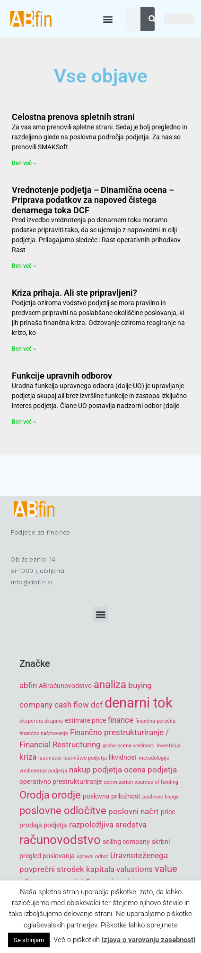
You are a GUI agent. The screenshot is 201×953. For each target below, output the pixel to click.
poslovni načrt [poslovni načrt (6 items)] (133, 811)
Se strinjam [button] (29, 940)
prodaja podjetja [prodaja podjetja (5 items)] (43, 825)
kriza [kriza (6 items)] (27, 757)
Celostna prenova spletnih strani (73, 117)
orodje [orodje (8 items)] (66, 795)
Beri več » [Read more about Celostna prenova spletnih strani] (24, 163)
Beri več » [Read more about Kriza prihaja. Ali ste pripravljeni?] (24, 348)
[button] (107, 19)
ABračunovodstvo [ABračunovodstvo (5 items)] (65, 686)
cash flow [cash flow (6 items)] (71, 704)
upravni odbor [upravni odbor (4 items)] (92, 856)
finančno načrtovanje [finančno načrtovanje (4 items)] (43, 733)
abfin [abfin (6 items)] (28, 685)
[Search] (152, 19)
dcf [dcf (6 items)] (97, 704)
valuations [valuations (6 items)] (134, 869)
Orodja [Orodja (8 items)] (34, 795)
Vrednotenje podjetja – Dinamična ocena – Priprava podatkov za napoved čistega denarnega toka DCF (93, 200)
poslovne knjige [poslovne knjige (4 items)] (160, 797)
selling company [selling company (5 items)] (126, 841)
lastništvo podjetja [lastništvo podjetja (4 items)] (85, 758)
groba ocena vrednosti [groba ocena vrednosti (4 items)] (129, 746)
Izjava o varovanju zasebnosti (148, 939)
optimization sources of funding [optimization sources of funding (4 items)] (141, 782)
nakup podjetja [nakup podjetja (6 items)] (95, 769)
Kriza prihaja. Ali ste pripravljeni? (74, 293)
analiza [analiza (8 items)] (110, 684)
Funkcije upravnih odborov (62, 376)
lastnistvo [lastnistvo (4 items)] (49, 758)
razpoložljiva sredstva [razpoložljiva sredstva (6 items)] (108, 824)
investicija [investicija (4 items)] (169, 746)
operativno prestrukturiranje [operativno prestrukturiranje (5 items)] (60, 781)
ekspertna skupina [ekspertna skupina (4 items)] (41, 721)
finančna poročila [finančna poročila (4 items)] (155, 721)
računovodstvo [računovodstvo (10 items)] (60, 840)
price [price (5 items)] (168, 812)
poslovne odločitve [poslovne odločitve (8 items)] (62, 811)
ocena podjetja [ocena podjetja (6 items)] (150, 769)
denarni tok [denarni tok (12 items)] (139, 703)
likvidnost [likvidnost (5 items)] (123, 757)
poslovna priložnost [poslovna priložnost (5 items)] (111, 796)
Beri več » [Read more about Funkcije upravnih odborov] (24, 421)
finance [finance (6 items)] (120, 720)
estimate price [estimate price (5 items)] (85, 720)
